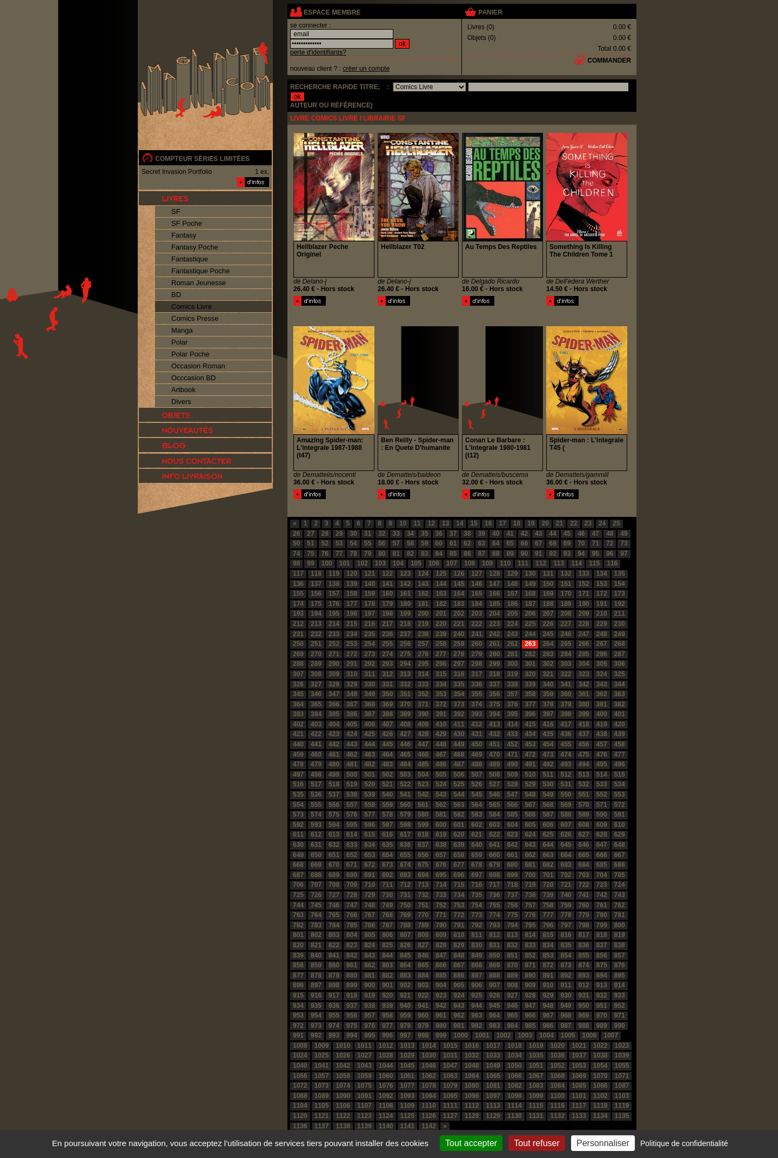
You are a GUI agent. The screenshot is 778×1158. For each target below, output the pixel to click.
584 (494, 814)
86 (467, 553)
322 (565, 674)
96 (609, 553)
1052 (557, 1065)
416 (547, 724)
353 (440, 694)
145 (458, 584)
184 (476, 604)
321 (547, 674)
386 (351, 714)
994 (351, 1035)
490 (512, 764)
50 (296, 543)
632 (333, 845)
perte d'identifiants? (318, 52)
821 (316, 945)
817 (584, 935)
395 (512, 714)
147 (494, 584)
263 (530, 644)
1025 (321, 1055)
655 (405, 855)
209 (584, 613)
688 (316, 875)
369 (387, 704)
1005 (568, 1035)
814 (530, 935)
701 (547, 875)
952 (619, 1005)
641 (494, 845)
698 (494, 875)
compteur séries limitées (202, 159)
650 (316, 855)
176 (333, 604)
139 (351, 584)
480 (333, 764)
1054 (600, 1065)
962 (458, 1015)
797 (565, 925)
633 (351, 845)
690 (351, 875)
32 (381, 533)
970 (601, 1015)
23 (588, 523)
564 (476, 805)
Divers (181, 402)
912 (584, 985)
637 (423, 845)
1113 (493, 1105)
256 (405, 644)
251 (316, 644)
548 (530, 794)
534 (619, 784)
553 (619, 794)
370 (405, 704)
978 (405, 1025)
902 (405, 985)
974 (333, 1025)
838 (619, 945)
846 (423, 955)
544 (458, 794)
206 (530, 613)
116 (612, 563)
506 (458, 774)
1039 (622, 1055)
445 (387, 744)
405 (351, 724)
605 (530, 825)
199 (405, 613)
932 (601, 995)
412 (476, 724)
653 (369, 855)
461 (333, 754)
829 (458, 945)
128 (494, 573)
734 (458, 895)
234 (351, 634)
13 (445, 523)
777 (547, 915)
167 (512, 593)
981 (458, 1025)
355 (476, 694)
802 (316, 935)
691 (369, 875)
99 (310, 563)
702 (565, 875)
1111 (450, 1105)
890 (530, 975)
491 (530, 764)
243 (512, 634)
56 (381, 543)
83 (424, 553)
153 (601, 584)
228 (584, 624)
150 (547, 584)
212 (298, 624)
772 (458, 915)
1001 (482, 1035)
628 (601, 834)
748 (369, 905)
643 (530, 845)
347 (333, 694)
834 (547, 945)
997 (405, 1035)
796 (547, 925)
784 (333, 925)
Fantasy (183, 235)
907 (494, 985)
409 (423, 724)
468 (458, 754)
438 (601, 734)
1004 (546, 1035)
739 (547, 895)
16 (488, 523)
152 (584, 584)
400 (601, 714)
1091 (364, 1096)
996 (387, 1035)
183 (458, 604)
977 (387, 1025)
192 (619, 604)
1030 (428, 1055)
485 (423, 764)
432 (494, 734)
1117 (579, 1105)
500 (351, 774)
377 (530, 704)
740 (565, 895)
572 (619, 805)
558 (369, 805)
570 (584, 805)
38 (467, 533)
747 (351, 905)
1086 (600, 1085)
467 (440, 754)
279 (476, 654)
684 (584, 865)
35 (424, 533)
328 (333, 684)
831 (494, 945)
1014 (428, 1045)
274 (387, 654)
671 (351, 865)
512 (565, 774)
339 (530, 684)
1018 (514, 1045)
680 (512, 865)
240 (458, 634)
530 (547, 784)
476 (601, 754)
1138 (343, 1126)
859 (316, 965)
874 (584, 965)
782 (298, 925)
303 (565, 664)
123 (405, 573)
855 (584, 955)
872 (547, 965)
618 (423, 834)
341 (565, 684)
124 (423, 573)
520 (369, 784)
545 (476, 794)
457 (601, 744)
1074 (343, 1085)
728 (351, 895)
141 (387, 584)
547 (512, 794)
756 (512, 905)
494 (584, 764)
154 (619, 584)
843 (369, 955)
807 (405, 935)
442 (333, 744)
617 (405, 834)
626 (565, 834)
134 (601, 573)
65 (509, 543)
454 (547, 744)
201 (440, 613)
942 (440, 1005)
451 (494, 744)
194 (316, 613)
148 (512, 584)
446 (405, 744)
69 (567, 543)
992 (316, 1035)
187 (530, 604)
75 (310, 553)
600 (440, 825)
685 (601, 865)
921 (405, 995)
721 (565, 884)
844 (387, 955)
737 (512, 895)
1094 (428, 1096)
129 (512, 573)
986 (547, 1025)
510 (530, 774)
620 (458, 834)
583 (476, 814)
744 (298, 905)
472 (530, 754)
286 (601, 654)
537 (333, 794)
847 (440, 955)
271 (333, 654)
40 (495, 533)
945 (494, 1005)
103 (380, 563)
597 (387, 825)
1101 (579, 1096)
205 (512, 613)
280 (494, 654)
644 (547, 845)
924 (458, 995)
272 (351, 654)
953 (298, 1015)
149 (530, 584)
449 (458, 744)
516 (298, 784)
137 (316, 584)
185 (494, 604)
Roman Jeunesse (198, 283)
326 (298, 684)
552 (601, 794)
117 (298, 573)
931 (584, 995)
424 (351, 734)
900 (369, 985)
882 (387, 975)
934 (298, 1005)
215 (351, 624)
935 (316, 1005)
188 (547, 604)
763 (298, 915)
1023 (622, 1045)
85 (453, 553)
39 (481, 533)
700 (530, 875)
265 (565, 644)
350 (387, 694)
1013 (407, 1045)
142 (405, 584)
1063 (450, 1076)
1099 (536, 1096)
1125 (407, 1116)
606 (547, 825)
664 (565, 855)
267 (601, 644)
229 (601, 624)
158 (351, 593)
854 (565, 955)
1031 (450, 1055)
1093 (407, 1096)
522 (405, 784)
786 (369, 925)
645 (565, 845)
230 (619, 624)
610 (619, 825)
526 (476, 784)
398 (565, 714)
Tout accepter (471, 1143)
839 (298, 955)
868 (476, 965)
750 (405, 905)
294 (405, 664)
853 (547, 955)
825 (387, 945)
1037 (579, 1055)
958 (387, 1015)
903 (423, 985)
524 (440, 784)
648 (619, 845)
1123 (364, 1116)
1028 (386, 1055)
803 (333, 935)
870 (512, 965)
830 (476, 945)
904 (440, 985)
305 (601, 664)
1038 (600, 1055)
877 (298, 975)
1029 (407, 1055)
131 (547, 573)
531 (565, 784)
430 (458, 734)
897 (316, 985)
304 (584, 664)
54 (353, 543)
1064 (472, 1076)
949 (565, 1005)
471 (512, 754)
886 (458, 975)
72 (609, 543)
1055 (622, 1065)
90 (524, 553)
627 (584, 834)
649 (298, 855)
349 (369, 694)
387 (369, 714)
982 (476, 1025)
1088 (300, 1096)
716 (476, 884)
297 (458, 664)
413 (494, 724)
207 (547, 613)
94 (581, 553)
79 (367, 553)
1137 (321, 1126)
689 (333, 875)
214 (333, 624)
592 (298, 825)
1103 (622, 1096)
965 (512, 1015)
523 (423, 784)
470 (494, 754)
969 (584, 1015)
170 (565, 593)
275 (405, 654)
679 (494, 865)
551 (584, 794)
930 (565, 995)
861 (351, 965)
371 (423, 704)
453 (530, 744)
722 (584, 884)
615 (369, 834)
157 (333, 593)
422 (316, 734)
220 (440, 624)
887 (476, 975)
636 (405, 845)
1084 (557, 1085)
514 (601, 774)
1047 (450, 1065)
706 (298, 884)
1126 (428, 1116)
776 (530, 915)
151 (565, 584)
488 (476, 764)
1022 (600, 1045)
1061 (407, 1076)
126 (458, 573)
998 (423, 1035)
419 (601, 724)
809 (440, 935)
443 (351, 744)
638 (440, 845)
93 (567, 553)
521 (387, 784)
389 (405, 714)
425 (369, 734)
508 (494, 774)
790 (440, 925)
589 (584, 814)
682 (547, 865)
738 (530, 895)
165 (476, 593)
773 (476, 915)
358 (530, 694)
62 (467, 543)
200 (423, 613)
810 (458, 935)
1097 (493, 1096)
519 (351, 784)
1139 (364, 1126)
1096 (472, 1096)
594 (333, 825)
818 (601, 935)
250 (298, 644)
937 (351, 1005)
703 (584, 875)
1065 (493, 1076)
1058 (343, 1076)
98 (296, 563)
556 (333, 805)
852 (530, 955)
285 (584, 654)
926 (494, 995)
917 (333, 995)
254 (369, 644)
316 (458, 674)
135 (619, 573)
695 (440, 875)
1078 (428, 1085)
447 (423, 744)
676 (440, 865)
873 (565, 965)
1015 (450, 1045)
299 (494, 664)
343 (601, 684)
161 (405, 593)
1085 (579, 1085)
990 (619, 1025)
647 (601, 845)
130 (530, 573)
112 (540, 563)
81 (396, 553)
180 (405, 604)
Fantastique (189, 259)
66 (524, 543)
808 (423, 935)
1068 (557, 1076)
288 (298, 664)
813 (512, 935)
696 (458, 875)
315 (440, 674)
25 (616, 523)
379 (565, 704)
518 (333, 784)
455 (565, 744)
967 (547, 1015)
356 (494, 694)
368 (369, 704)
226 (547, 624)
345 (298, 694)
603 (494, 825)
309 (333, 674)
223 (494, 624)
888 (494, 975)
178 (369, 604)
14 (459, 523)
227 (565, 624)
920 (387, 995)
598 (405, 825)
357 (512, 694)
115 (594, 563)
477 (619, 754)
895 (619, 975)
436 (565, 734)
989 (601, 1025)
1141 (407, 1126)
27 (310, 533)
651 (333, 855)
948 (547, 1005)
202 (458, 613)
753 (458, 905)
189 (565, 604)
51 (310, 543)
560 (405, 805)
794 (512, 925)
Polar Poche (190, 354)
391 (440, 714)
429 (440, 734)
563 (458, 805)
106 (433, 563)
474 (565, 754)
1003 (525, 1035)
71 (595, 543)
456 (584, 744)
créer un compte (366, 68)
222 (476, 624)
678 (476, 865)
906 (476, 985)
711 (387, 884)
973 (316, 1025)
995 (369, 1035)
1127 (450, 1116)
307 (298, 674)
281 (512, 654)
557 (351, 805)
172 (601, 593)
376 (512, 704)
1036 (557, 1055)
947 (530, 1005)
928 (530, 995)
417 (565, 724)
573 (298, 814)
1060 (386, 1076)
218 (405, 624)
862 (369, 965)
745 (316, 905)
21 (559, 523)
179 (387, 604)
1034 (514, 1055)
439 (619, 734)
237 (405, 634)
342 (584, 684)
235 (369, 634)
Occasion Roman (198, 366)
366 (333, 704)
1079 (450, 1085)
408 (405, 724)
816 (565, 935)
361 (584, 694)
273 (369, 654)
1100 (557, 1096)
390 (423, 714)
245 (547, 634)
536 (316, 794)
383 (298, 714)
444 (369, 744)
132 (565, 573)
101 (344, 563)
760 (584, 905)
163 (440, 593)
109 (487, 563)
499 (333, 774)
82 (410, 553)
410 (440, 724)
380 (584, 704)
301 (530, 664)
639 (458, 845)
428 (423, 734)
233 (333, 634)
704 (601, 875)
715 (458, 884)
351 (405, 694)
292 (369, 664)
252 (333, 644)
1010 (343, 1045)
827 (423, 945)
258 (440, 644)
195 (333, 613)
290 (333, 664)
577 (369, 814)
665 (584, 855)
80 (381, 553)
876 (619, 965)
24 (602, 523)
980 (440, 1025)
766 (351, 915)
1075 (364, 1085)
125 (440, 573)
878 (316, 975)
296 (440, 664)
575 (333, 814)
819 (619, 935)
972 (298, 1025)
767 (369, 915)
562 (440, 805)
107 (451, 563)
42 (524, 533)
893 (584, 975)
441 (316, 744)
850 (494, 955)
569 (565, 805)
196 (351, 613)
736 (494, 895)
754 (476, 905)
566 (512, 805)
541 (405, 794)
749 (387, 905)
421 (298, 734)
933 (619, 995)
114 (576, 563)
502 (387, 774)
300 (512, 664)
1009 (321, 1045)
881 (369, 975)
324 (601, 674)
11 (416, 523)
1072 (300, 1085)
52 (324, 543)
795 (530, 925)
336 (476, 684)
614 (351, 834)
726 (316, 895)
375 (494, 704)
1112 (472, 1105)
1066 (514, 1076)
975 (351, 1025)
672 (369, 865)
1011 (364, 1045)
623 (512, 834)
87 (481, 553)
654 (387, 855)
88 (495, 553)
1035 (536, 1055)
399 (584, 714)
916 (316, 995)
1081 (493, 1085)
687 (298, 875)
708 (333, 884)
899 (351, 985)
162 (423, 593)
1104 (300, 1105)
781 (619, 915)
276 (423, 654)
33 (396, 533)
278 (458, 654)
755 (494, 905)
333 (423, 684)
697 (476, 875)
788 (405, 925)
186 (512, 604)
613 (333, 834)
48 (609, 533)
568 (547, 805)
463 (369, 754)
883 (405, 975)
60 (438, 543)
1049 (493, 1065)
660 (494, 855)
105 (416, 563)
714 (440, 884)
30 (353, 533)
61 (453, 543)
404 (333, 724)
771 (440, 915)
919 (369, 995)
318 (494, 674)
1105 (321, 1105)
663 (547, 855)
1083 (536, 1085)
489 (494, 764)
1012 (386, 1045)
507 (476, 774)
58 (410, 543)
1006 (589, 1035)
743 (619, 895)
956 (351, 1015)
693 (405, 875)
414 (512, 724)
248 (601, 634)
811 (476, 935)
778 (565, 915)
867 (458, 965)
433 (512, 734)
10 (402, 523)
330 (369, 684)
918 (351, 995)
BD (176, 295)
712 (405, 884)
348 (351, 694)
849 (476, 955)
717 (494, 884)
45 (567, 533)
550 (565, 794)
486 (440, 764)
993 (333, 1035)
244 (530, 634)
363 (619, 694)
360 (565, 694)
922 (423, 995)
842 (351, 955)
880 (351, 975)
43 (538, 533)
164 (458, 593)
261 (494, 644)
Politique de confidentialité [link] (684, 1143)
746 (333, 905)
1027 (364, 1055)
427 (405, 734)
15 (474, 523)
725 (298, 895)
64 (495, 543)
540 (387, 794)
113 (558, 563)
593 (316, 825)
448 (440, 744)
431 (476, 734)
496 (619, 764)
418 (584, 724)
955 (333, 1015)
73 (623, 543)
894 (601, 975)
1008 (300, 1045)
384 (316, 714)
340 (547, 684)
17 (502, 523)
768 (387, 915)
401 (619, 714)
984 (512, 1025)
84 (438, 553)
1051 (536, 1065)
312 (387, 674)
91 (538, 553)
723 (601, 884)
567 (530, 805)
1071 (622, 1076)
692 (387, 875)
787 (387, 925)
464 (387, 754)
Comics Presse (194, 318)
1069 (579, 1076)
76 (324, 553)
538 (351, 794)
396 (530, 714)
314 (423, 674)
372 (440, 704)
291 (351, 664)
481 (351, 764)
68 (552, 543)
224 (512, 624)
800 (619, 925)
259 (458, 644)
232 (316, 634)
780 (601, 915)
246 (565, 634)
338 (512, 684)
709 (351, 884)
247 (584, 634)
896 (298, 985)
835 (565, 945)
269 (298, 654)
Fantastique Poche (200, 271)
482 (369, 764)
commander (609, 60)
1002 (504, 1035)
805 (369, 935)
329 (351, 684)
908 (512, 985)
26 (296, 533)
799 (601, 925)
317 (476, 674)
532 (584, 784)
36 (438, 533)
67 (538, 543)
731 (405, 895)
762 (619, 905)
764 (316, 915)
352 (423, 694)
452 (512, 744)
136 (298, 584)
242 (494, 634)
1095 (450, 1096)
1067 (536, 1076)
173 (619, 593)
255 (387, 644)
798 (584, 925)
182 (440, 604)
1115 (536, 1105)
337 (494, 684)
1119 (622, 1105)
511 (547, 774)
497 (298, 774)
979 (423, 1025)
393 (476, 714)
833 (530, 945)
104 (398, 563)
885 (440, 975)
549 (547, 794)
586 (530, 814)
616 (387, 834)
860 (333, 965)
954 (316, 1015)
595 (351, 825)
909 (530, 985)
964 (494, 1015)
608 (584, 825)
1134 (600, 1116)
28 (324, 533)
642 (512, 845)
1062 (428, 1076)
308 (316, 674)
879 (333, 975)
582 (458, 814)
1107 (364, 1105)
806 (387, 935)
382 (619, 704)
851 (512, 955)
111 (523, 563)
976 (369, 1025)
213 (316, 624)
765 (333, 915)
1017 (493, 1045)
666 (601, 855)
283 (547, 654)
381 (601, 704)
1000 (460, 1035)
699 (512, 875)
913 (601, 985)
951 (601, 1005)
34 (410, 533)
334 (440, 684)
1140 (386, 1126)
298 (476, 664)
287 (619, 654)
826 (405, 945)
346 (316, 694)
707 (316, 884)
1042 (343, 1065)
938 (369, 1005)
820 (298, 945)
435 (547, 734)
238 (423, 634)
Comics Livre (191, 306)
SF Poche (186, 223)
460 (316, 754)
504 (423, 774)
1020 (557, 1045)
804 (351, 935)
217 (387, 624)
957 (369, 1015)
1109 (407, 1105)
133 (584, 573)
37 (453, 533)
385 (333, 714)
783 (316, 925)
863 (387, 965)
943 (458, 1005)
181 (423, 604)
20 (544, 523)
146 (476, 584)
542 (423, 794)
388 (387, 714)
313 (405, 674)
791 (458, 925)
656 (423, 855)
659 (476, 855)
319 (512, 674)
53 (339, 543)
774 (494, 915)
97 (623, 553)
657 (440, 855)
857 (619, 955)
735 (476, 895)
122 (387, 573)
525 (458, 784)
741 (584, 895)
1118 (600, 1105)
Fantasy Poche (194, 247)
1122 (343, 1116)
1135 (622, 1116)
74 (296, 553)
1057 (321, 1076)
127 (476, 573)
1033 (493, 1055)
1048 (472, 1065)
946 (512, 1005)
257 (423, 644)
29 (339, 533)
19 (530, 523)
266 (584, 644)
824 (369, 945)
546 (494, 794)
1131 (536, 1116)
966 (530, 1015)
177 (351, 604)
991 (298, 1035)
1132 (557, 1116)
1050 (514, 1065)
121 (369, 573)
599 (423, 825)
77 (339, 553)
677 (458, 865)
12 (431, 523)
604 (512, 825)
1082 (514, 1085)
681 (530, 865)
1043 (364, 1065)
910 (547, 985)
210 (601, 613)
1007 (610, 1035)
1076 (386, 1085)
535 (298, 794)
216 (369, 624)
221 (458, 624)
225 (530, 624)
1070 (600, 1076)
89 (509, 553)
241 (476, 634)
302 (547, 664)
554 (298, 805)
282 (530, 654)
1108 (386, 1105)
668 (298, 865)
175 (316, 604)
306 (619, 664)
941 (423, 1005)
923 (440, 995)
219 (423, 624)
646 (584, 845)
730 (387, 895)
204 (494, 613)
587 (547, 814)
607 (565, 825)
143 (423, 584)
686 (619, 865)
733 (440, 895)
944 (476, 1005)
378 (547, 704)
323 (584, 674)
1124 (386, 1116)
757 (530, 905)
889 (512, 975)
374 (476, 704)
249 (619, 634)
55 (367, 543)
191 (601, 604)
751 (423, 905)
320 (530, 674)
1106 (343, 1105)
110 (505, 563)
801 (298, 935)
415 (530, 724)
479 (316, 764)
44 (552, 533)
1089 (321, 1096)
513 (584, 774)
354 (458, 694)
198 (387, 613)
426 (387, 734)
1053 (579, 1065)
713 (423, 884)
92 (552, 553)
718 (512, 884)
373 (458, 704)
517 (316, 784)
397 (547, 714)
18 (516, 523)
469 (476, 754)
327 (316, 684)
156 (316, 593)
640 (476, 845)
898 (333, 985)
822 (333, 945)
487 (458, 764)
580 (423, 814)
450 (476, 744)
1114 (514, 1105)
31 (367, 533)
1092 (386, 1096)
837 (601, 945)
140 (369, 584)
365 (316, 704)
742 (601, 895)
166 (494, 593)
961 (440, 1015)
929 (547, 995)
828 (440, 945)
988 (584, 1025)
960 (423, 1015)
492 (547, 764)
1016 (472, 1045)
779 (584, 915)
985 (530, 1025)
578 (387, 814)
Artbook (183, 390)
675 (423, 865)
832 (512, 945)
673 (387, 865)
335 (458, 684)
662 (530, 855)
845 (405, 955)
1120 (300, 1116)
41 (509, 533)
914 (619, 985)
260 (476, 644)
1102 (600, 1096)
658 (458, 855)
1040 (300, 1065)
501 (369, 774)
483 (387, 764)
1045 (407, 1065)
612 (316, 834)
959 (405, 1015)
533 (601, 784)
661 (512, 855)
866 (440, 965)
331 (387, 684)
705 (619, 875)
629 (619, 834)
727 (333, 895)
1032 (472, 1055)
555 (316, 805)
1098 (514, 1096)
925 (476, 995)
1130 (514, 1116)
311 (369, 674)
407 (387, 724)
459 (298, 754)
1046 (428, 1065)
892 (565, 975)
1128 (472, 1116)
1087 (622, 1085)
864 (405, 965)
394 (494, 714)
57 (396, 543)
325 (619, 674)
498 (316, 774)
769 (405, 915)
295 (423, 664)
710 (369, 884)
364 (298, 704)
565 (494, 805)
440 (298, 744)
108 (469, 563)
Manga (182, 330)
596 (369, 825)
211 (619, 613)
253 (351, 644)
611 (298, 834)
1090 (343, 1096)
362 (601, 694)
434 (530, 734)
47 (595, 533)
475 (584, 754)
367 (351, 704)
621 (476, 834)
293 (387, 664)
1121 (321, 1116)
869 (494, 965)
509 (512, 774)
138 (333, 584)
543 (440, 794)
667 (619, 855)
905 (458, 985)
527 (494, 784)
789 (423, 925)
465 (405, 754)
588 (565, 814)
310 (351, 674)
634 (369, 845)
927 (512, 995)
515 (619, 774)
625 (547, 834)
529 (530, 784)
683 (565, 865)
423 (333, 734)
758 (547, 905)
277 (440, 654)
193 (298, 613)
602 (476, 825)
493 (565, 764)
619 (440, 834)
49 (623, 533)
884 (423, 975)
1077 (407, 1085)
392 (458, 714)
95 (595, 553)
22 (573, 523)
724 (619, 884)
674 (405, 865)
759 (565, 905)
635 (387, 845)
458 (619, 744)
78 (353, 553)
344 (619, 684)
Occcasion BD (193, 378)
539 (369, 794)
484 (405, 764)
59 (424, 543)
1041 (321, 1065)
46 (581, 533)
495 (601, 764)
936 (333, 1005)
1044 (386, 1065)
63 (481, 543)
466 (423, 754)
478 (298, 764)
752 (440, 905)
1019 (536, 1045)
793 (494, 925)
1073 (321, 1085)
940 (405, 1005)
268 (619, 644)
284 (565, 654)
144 (440, 584)
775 (512, 915)
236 (387, 634)
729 (369, 895)
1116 (557, 1105)
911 (565, 985)
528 (512, 784)
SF (175, 211)
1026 (343, 1055)
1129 (493, 1116)
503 (405, 774)
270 (316, 654)
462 (351, 754)
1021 (579, 1045)
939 (387, 1005)
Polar (179, 342)
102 (362, 563)
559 (387, 805)
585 (512, 814)
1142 (428, 1126)
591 (619, 814)
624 (530, 834)
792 (476, 925)
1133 (579, 1116)
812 (494, 935)
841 (333, 955)
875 (601, 965)
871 (530, 965)
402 (298, 724)
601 (458, 825)
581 (440, 814)
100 (326, 563)
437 (584, 734)
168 (530, 593)
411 (458, 724)
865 (423, 965)
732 (423, 895)
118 (316, 573)
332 (405, 684)
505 (440, 774)
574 (316, 814)
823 (351, 945)
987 (565, 1025)
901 (387, 985)
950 (584, 1005)
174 (298, 604)
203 (476, 613)
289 (316, 664)
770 (423, 915)
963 (476, 1015)
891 (547, 975)
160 (387, 593)
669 (316, 865)
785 (351, 925)
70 (581, 543)
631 (316, 845)
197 (369, 613)
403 (316, 724)
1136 (300, 1126)
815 (547, 935)
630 (298, 845)
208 (565, 613)
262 (512, 644)
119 (333, 573)
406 (369, 724)
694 (423, 875)
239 (440, 634)
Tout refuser (536, 1143)
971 (619, 1015)
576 (351, 814)
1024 (300, 1055)
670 (333, 865)
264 (547, 644)
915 (298, 995)
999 (440, 1035)
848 (458, 955)
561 (423, 805)
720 (547, 884)
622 (494, 834)
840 (316, 955)
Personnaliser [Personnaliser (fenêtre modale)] (602, 1143)
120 (351, 573)
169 (547, 593)
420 (619, 724)
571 (601, 805)
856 (601, 955)
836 (584, 945)
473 (547, 754)
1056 (300, 1076)
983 (494, 1025)
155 (298, 593)
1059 (364, 1076)
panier (490, 12)
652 (351, 855)
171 (584, 593)
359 (547, 694)
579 (405, 814)
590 (601, 814)
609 (601, 825)
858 (298, 965)
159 (369, 593)
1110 (428, 1105)
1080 (472, 1085)
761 (601, 905)
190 (584, 604)
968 (565, 1015)
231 (298, 634)
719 (530, 884)
